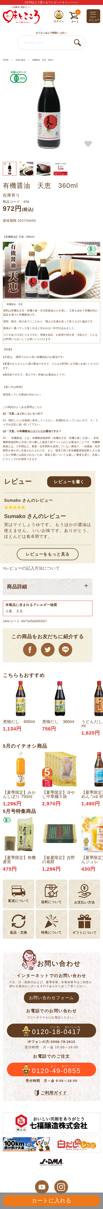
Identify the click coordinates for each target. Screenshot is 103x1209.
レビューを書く (69, 481)
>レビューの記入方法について (31, 568)
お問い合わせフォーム (51, 997)
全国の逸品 (20, 60)
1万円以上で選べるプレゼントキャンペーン (51, 2)
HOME (6, 60)
